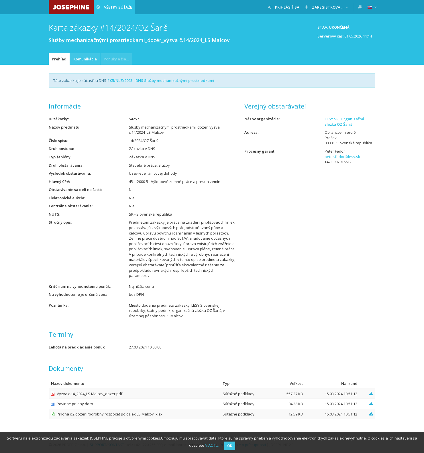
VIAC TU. (212, 445)
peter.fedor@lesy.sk (342, 156)
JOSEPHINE (71, 7)
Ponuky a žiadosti (118, 59)
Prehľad (59, 59)
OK (229, 445)
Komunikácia (85, 59)
